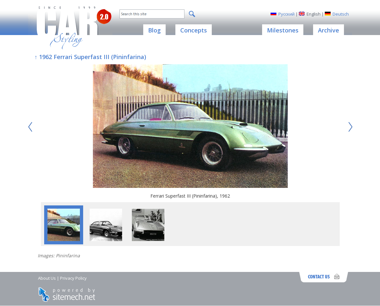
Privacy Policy (73, 278)
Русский (286, 14)
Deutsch (341, 14)
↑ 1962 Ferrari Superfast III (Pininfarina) (90, 57)
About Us (47, 278)
